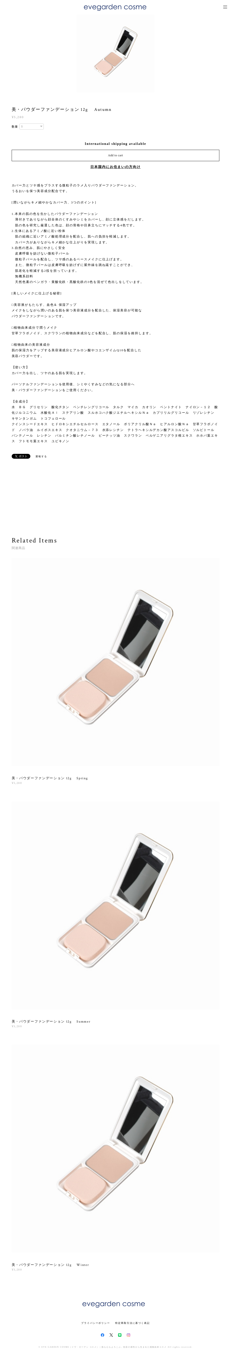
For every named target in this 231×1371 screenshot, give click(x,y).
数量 (15, 126)
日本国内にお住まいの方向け (115, 167)
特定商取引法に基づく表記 (132, 1323)
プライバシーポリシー (95, 1323)
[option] (115, 53)
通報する (41, 456)
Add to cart (115, 155)
